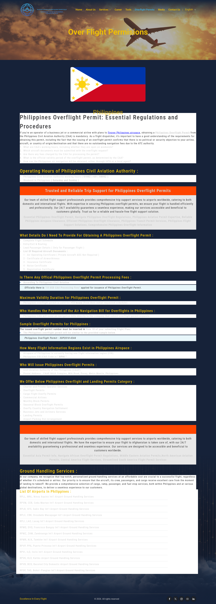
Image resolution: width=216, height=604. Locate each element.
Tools (128, 9)
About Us (91, 9)
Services (105, 9)
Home (79, 9)
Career (118, 9)
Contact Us (174, 9)
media (161, 9)
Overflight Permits (144, 9)
